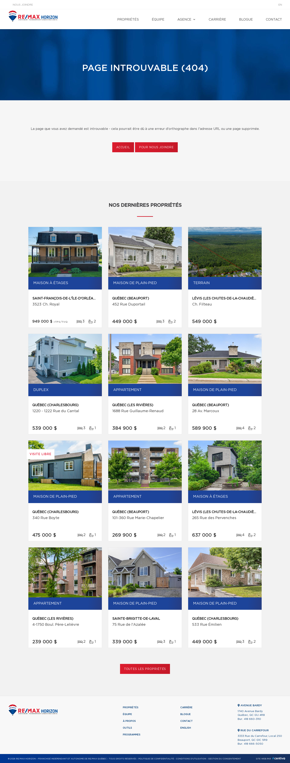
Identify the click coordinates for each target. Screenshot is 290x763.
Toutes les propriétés (145, 669)
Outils (127, 728)
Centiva (278, 758)
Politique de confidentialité (156, 759)
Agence (184, 19)
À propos (129, 721)
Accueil (123, 147)
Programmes (131, 734)
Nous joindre (23, 5)
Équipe (158, 19)
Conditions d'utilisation (191, 759)
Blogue (246, 19)
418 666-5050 (253, 744)
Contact (274, 19)
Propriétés (128, 19)
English (185, 728)
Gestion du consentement (224, 759)
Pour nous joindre (156, 147)
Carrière (217, 19)
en (280, 5)
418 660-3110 (252, 719)
